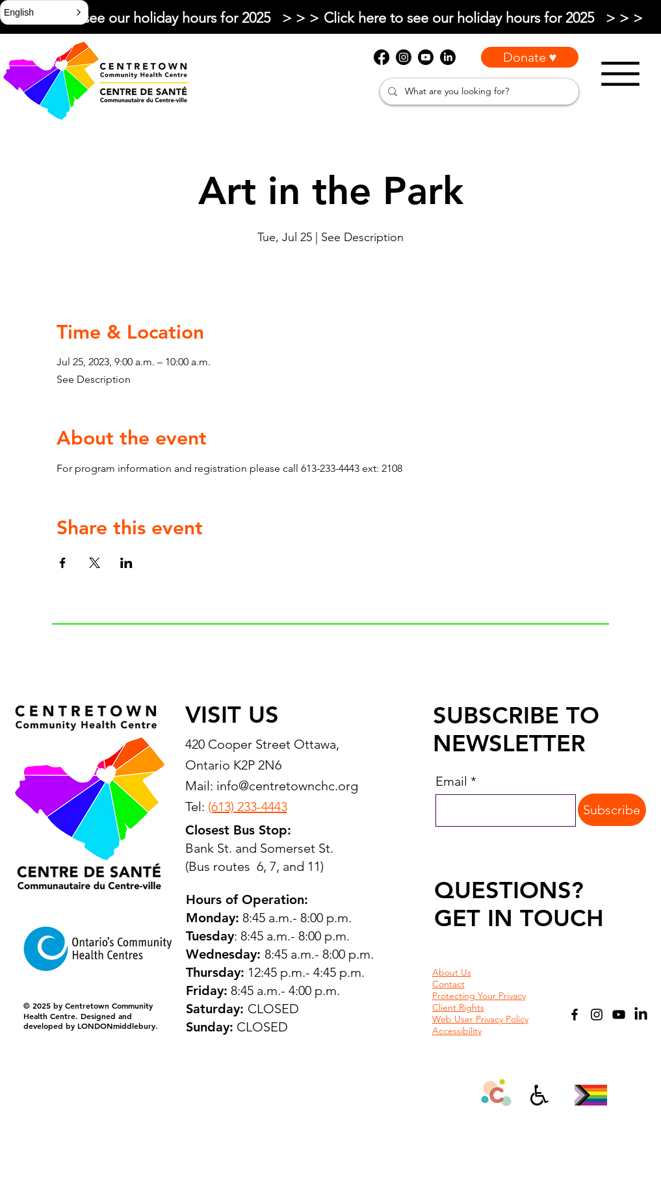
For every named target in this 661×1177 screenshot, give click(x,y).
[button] (44, 12)
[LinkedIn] (641, 1014)
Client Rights (458, 1007)
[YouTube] (619, 1014)
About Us (451, 972)
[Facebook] (574, 1014)
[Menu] (620, 74)
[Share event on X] (94, 563)
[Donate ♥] (529, 57)
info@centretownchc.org (287, 786)
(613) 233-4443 (247, 806)
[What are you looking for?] (478, 92)
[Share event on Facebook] (63, 563)
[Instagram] (596, 1014)
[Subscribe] (612, 810)
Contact (448, 984)
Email (451, 781)
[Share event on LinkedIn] (126, 563)
